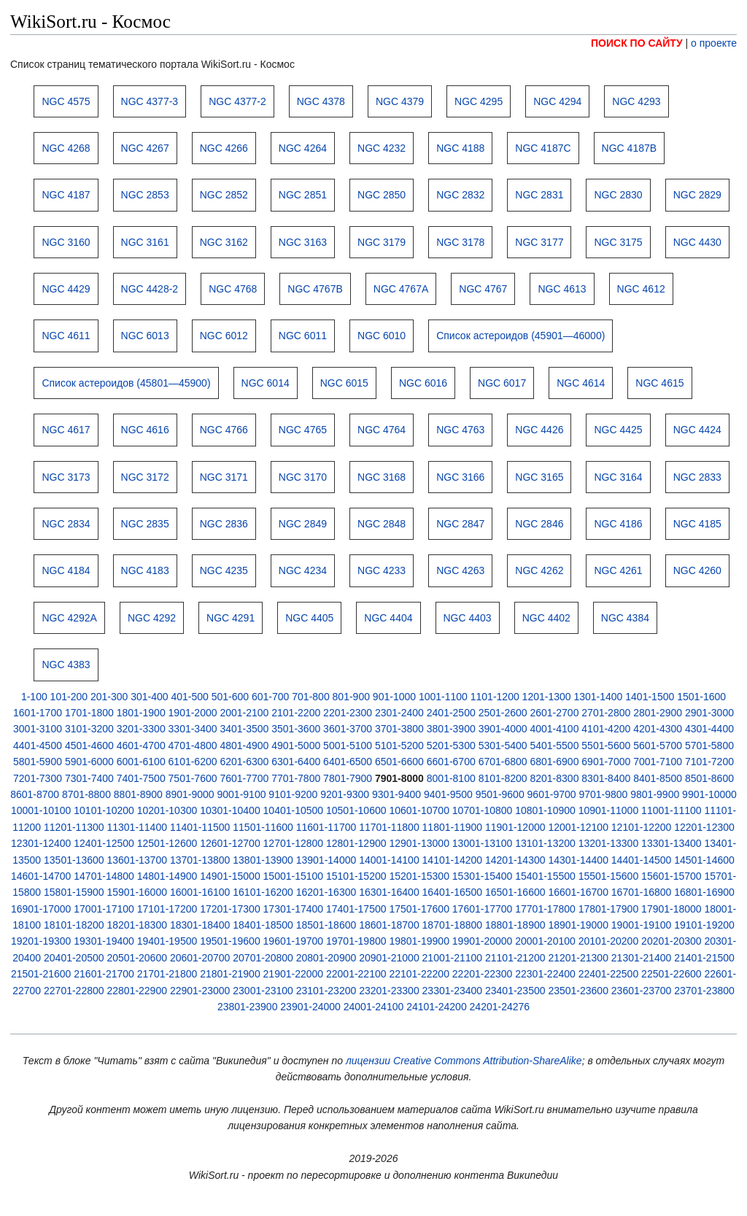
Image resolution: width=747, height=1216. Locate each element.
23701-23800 (704, 990)
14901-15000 (230, 876)
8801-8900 (138, 794)
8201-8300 (554, 778)
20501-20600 (137, 958)
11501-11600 (263, 827)
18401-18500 (263, 925)
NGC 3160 (66, 242)
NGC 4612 (641, 289)
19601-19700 (293, 941)
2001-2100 (244, 713)
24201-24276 (500, 1006)
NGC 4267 (145, 148)
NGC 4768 (233, 289)
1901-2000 (193, 713)
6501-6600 (399, 761)
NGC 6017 (502, 383)
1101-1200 (495, 696)
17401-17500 (356, 909)
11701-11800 (389, 827)
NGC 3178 (460, 242)
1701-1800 (89, 713)
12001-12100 (578, 827)
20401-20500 (74, 958)
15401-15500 (545, 876)
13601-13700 (137, 860)
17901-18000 (671, 909)
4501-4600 (89, 745)
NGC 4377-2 (237, 101)
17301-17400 (293, 909)
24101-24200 (436, 1006)
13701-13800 (200, 860)
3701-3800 (399, 729)
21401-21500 (704, 958)
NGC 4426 (539, 429)
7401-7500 (141, 778)
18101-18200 (74, 925)
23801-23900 (247, 1006)
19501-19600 (230, 941)
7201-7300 (37, 778)
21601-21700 (104, 974)
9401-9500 (448, 794)
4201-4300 (657, 729)
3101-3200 (89, 729)
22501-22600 (671, 974)
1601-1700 (37, 713)
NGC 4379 (400, 101)
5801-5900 (37, 761)
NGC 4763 (460, 429)
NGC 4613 (562, 289)
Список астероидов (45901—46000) (520, 335)
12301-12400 (41, 843)
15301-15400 (482, 876)
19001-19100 (641, 925)
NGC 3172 (145, 477)
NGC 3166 (460, 477)
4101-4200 (605, 729)
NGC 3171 (224, 477)
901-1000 (394, 696)
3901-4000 (503, 729)
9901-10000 (709, 794)
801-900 (351, 696)
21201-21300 (578, 958)
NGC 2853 (145, 195)
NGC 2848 (381, 524)
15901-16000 (137, 892)
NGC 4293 (636, 101)
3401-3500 (244, 729)
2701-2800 (605, 713)
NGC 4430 (697, 242)
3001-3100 (37, 729)
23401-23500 (515, 990)
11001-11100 (671, 810)
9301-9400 (396, 794)
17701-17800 (545, 909)
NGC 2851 (303, 195)
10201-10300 (167, 810)
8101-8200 (503, 778)
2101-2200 (295, 713)
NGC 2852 (224, 195)
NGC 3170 (303, 477)
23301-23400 (452, 990)
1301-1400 (597, 696)
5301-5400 (503, 745)
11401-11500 (200, 827)
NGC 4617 (66, 429)
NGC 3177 (539, 242)
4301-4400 (709, 729)
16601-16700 (578, 892)
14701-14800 (104, 876)
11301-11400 (137, 827)
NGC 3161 (145, 242)
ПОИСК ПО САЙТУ (637, 43)
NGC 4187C (542, 148)
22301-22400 (545, 974)
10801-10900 (545, 810)
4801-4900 (244, 745)
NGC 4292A (69, 618)
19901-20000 (482, 941)
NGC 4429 (66, 289)
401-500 (189, 696)
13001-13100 (482, 843)
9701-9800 (602, 794)
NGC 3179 (381, 242)
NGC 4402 (546, 618)
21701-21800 (167, 974)
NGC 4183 (145, 570)
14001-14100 (389, 860)
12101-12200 (641, 827)
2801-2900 (657, 713)
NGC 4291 (230, 618)
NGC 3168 (381, 477)
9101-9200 (292, 794)
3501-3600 (295, 729)
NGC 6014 (265, 383)
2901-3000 (709, 713)
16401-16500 (452, 892)
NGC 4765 (303, 429)
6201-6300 (244, 761)
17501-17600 (419, 909)
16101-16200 (263, 892)
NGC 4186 (618, 524)
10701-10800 (482, 810)
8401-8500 (657, 778)
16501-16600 (515, 892)
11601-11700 (326, 827)
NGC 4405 (309, 618)
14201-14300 (515, 860)
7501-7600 (193, 778)
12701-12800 (293, 843)
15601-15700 (671, 876)
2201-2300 (347, 713)
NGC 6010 (381, 335)
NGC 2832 (460, 195)
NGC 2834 (66, 524)
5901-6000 (89, 761)
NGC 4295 (478, 101)
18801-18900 (515, 925)
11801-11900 (452, 827)
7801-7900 (347, 778)
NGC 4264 (303, 148)
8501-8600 (709, 778)
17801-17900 (608, 909)
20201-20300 (671, 941)
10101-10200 (104, 810)
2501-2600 (503, 713)
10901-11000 (608, 810)
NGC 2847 (460, 524)
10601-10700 (419, 810)
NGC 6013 (145, 335)
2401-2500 (451, 713)
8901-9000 (190, 794)
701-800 (310, 696)
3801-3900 (451, 729)
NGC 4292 (152, 618)
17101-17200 (167, 909)
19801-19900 (419, 941)
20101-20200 (608, 941)
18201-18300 (137, 925)
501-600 (230, 696)
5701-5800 (709, 745)
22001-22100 (356, 974)
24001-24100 (374, 1006)
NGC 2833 (697, 477)
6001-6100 (141, 761)
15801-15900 (74, 892)
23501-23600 (578, 990)
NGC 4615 (659, 383)
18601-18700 (389, 925)
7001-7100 (657, 761)
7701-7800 (295, 778)
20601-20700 (200, 958)
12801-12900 (356, 843)
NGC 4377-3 (150, 101)
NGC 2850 (381, 195)
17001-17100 (104, 909)
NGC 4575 (66, 101)
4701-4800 (193, 745)
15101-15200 (356, 876)
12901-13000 (419, 843)
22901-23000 (200, 990)
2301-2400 (399, 713)
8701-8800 (86, 794)
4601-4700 (141, 745)
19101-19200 (704, 925)
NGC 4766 (224, 429)
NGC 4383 (66, 664)
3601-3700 (347, 729)
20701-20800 (263, 958)
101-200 (69, 696)
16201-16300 (326, 892)
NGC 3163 (303, 242)
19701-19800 (356, 941)
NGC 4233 (381, 570)
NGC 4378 (321, 101)
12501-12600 (167, 843)
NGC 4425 (618, 429)
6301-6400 (295, 761)
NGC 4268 (66, 148)
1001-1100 (443, 696)
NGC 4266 (224, 148)
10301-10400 (230, 810)
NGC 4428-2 (150, 289)
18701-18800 (452, 925)
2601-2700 (554, 713)
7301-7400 (89, 778)
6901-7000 (605, 761)
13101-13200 (545, 843)
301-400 (149, 696)
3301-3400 (193, 729)
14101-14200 (452, 860)
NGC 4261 (618, 570)
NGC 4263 (460, 570)
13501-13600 (74, 860)
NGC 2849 (303, 524)
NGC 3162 (224, 242)
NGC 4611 (66, 335)
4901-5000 (295, 745)
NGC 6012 (224, 335)
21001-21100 (452, 958)
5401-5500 (554, 745)
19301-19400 (104, 941)
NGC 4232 (381, 148)
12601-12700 (230, 843)
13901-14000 (326, 860)
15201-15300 (419, 876)
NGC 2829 (697, 195)
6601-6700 (451, 761)
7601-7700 (244, 778)
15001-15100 (293, 876)
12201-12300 (704, 827)
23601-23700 (641, 990)
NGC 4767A (401, 289)
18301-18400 (200, 925)
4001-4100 (554, 729)
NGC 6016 (423, 383)
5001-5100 (347, 745)
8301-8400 (605, 778)
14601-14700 (41, 876)
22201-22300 (482, 974)
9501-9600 (500, 794)
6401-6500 (347, 761)
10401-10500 (293, 810)
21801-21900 (230, 974)
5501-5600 (605, 745)
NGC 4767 (483, 289)
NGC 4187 (66, 195)
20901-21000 (389, 958)
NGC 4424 (697, 429)
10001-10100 (41, 810)
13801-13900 (263, 860)
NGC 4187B (629, 148)
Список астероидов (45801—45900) (126, 383)
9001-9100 (241, 794)
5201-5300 (451, 745)
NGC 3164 (618, 477)
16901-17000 (41, 909)
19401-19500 (167, 941)
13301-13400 (671, 843)
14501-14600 (704, 860)
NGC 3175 (618, 242)
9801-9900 (654, 794)
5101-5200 (399, 745)
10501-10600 (356, 810)
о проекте (714, 43)
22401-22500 (608, 974)
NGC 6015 (344, 383)
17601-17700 (482, 909)
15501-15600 (608, 876)
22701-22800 (74, 990)
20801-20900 (326, 958)
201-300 (109, 696)
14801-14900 (167, 876)
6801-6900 (554, 761)
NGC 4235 (224, 570)
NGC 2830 (618, 195)
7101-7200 (709, 761)
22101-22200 (419, 974)
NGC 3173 (66, 477)
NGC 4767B (314, 289)
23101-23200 (326, 990)
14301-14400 (578, 860)
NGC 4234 (303, 570)
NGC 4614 (581, 383)
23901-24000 (310, 1006)
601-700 (270, 696)
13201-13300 (608, 843)
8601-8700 (34, 794)
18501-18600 (326, 925)
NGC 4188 (460, 148)
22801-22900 (137, 990)
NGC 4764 (381, 429)
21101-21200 (515, 958)
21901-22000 (293, 974)
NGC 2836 (224, 524)
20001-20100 (545, 941)
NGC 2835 (145, 524)
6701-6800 (503, 761)
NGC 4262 (539, 570)
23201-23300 (389, 990)
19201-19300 (41, 941)
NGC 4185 (697, 524)
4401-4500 (37, 745)
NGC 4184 (66, 570)
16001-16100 (200, 892)
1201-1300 (546, 696)
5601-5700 (657, 745)
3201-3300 (141, 729)
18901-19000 (578, 925)
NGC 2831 (539, 195)
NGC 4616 (145, 429)
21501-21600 (41, 974)
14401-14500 (641, 860)
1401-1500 (649, 696)
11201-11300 (74, 827)
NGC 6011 (303, 335)
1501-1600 (701, 696)
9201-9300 (344, 794)
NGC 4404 (388, 618)
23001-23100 (263, 990)
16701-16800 (641, 892)
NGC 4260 (697, 570)
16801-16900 (704, 892)
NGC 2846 (539, 524)
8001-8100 (451, 778)
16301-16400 (389, 892)
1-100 (34, 696)
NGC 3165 (539, 477)
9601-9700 (551, 794)
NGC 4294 (557, 101)
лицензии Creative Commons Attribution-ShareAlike (464, 1060)
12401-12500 (104, 843)
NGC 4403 (468, 618)
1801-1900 (141, 713)
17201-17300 (230, 909)
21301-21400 (641, 958)
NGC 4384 (625, 618)
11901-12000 (515, 827)
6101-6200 (193, 761)
